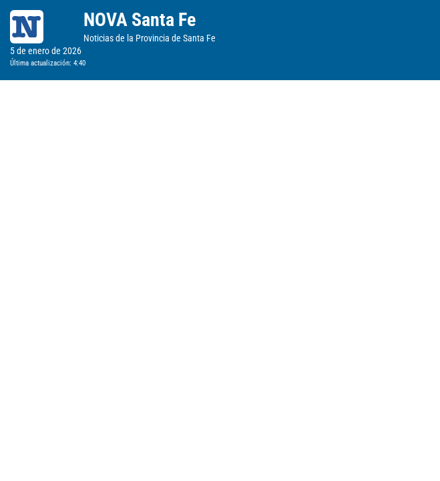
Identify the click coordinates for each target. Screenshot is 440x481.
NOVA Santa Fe (139, 20)
